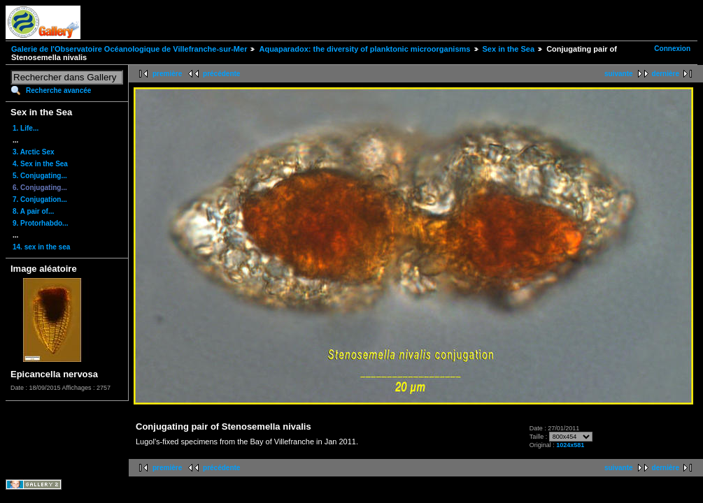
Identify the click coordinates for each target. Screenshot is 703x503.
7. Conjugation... (40, 199)
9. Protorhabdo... (40, 223)
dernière (665, 74)
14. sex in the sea (41, 247)
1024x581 (570, 445)
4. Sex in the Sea (40, 164)
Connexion (672, 48)
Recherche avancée (58, 90)
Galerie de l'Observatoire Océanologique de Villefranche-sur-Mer (129, 49)
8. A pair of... (33, 211)
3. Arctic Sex (34, 152)
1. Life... (25, 128)
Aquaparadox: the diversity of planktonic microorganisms (364, 49)
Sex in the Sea (509, 49)
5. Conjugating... (40, 176)
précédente (221, 74)
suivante (618, 74)
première (167, 74)
